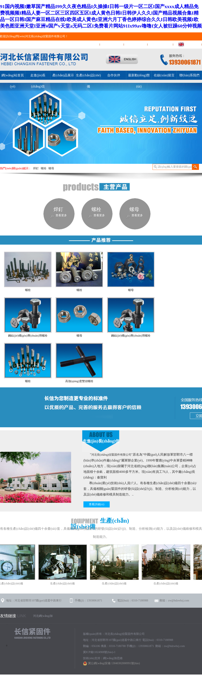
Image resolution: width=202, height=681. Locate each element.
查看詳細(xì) (96, 504)
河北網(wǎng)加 (43, 615)
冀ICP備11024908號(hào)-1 (99, 652)
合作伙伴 (113, 75)
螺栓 (43, 168)
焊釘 (36, 168)
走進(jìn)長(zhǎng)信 (38, 81)
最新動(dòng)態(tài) (139, 81)
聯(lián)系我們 (135, 44)
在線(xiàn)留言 (112, 44)
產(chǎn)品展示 (63, 75)
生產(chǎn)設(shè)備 (88, 81)
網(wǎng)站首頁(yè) (85, 44)
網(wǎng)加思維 (113, 658)
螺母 (51, 168)
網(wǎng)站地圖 (160, 44)
